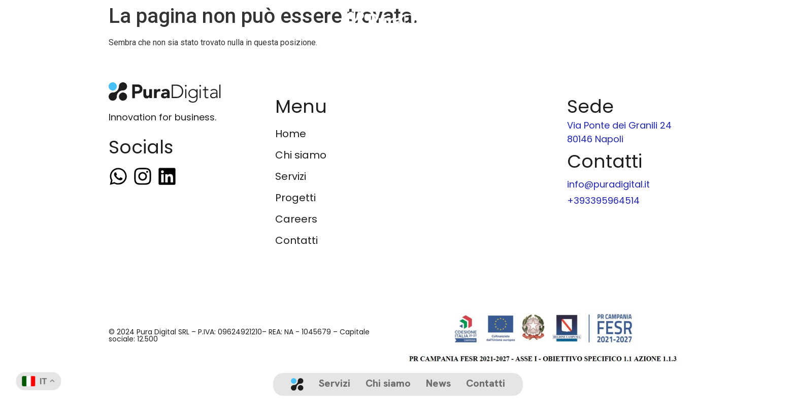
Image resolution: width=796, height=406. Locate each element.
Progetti (295, 198)
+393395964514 (603, 200)
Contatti (485, 383)
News (438, 383)
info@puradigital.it (608, 184)
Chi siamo (388, 383)
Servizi (334, 383)
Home (290, 134)
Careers (296, 219)
